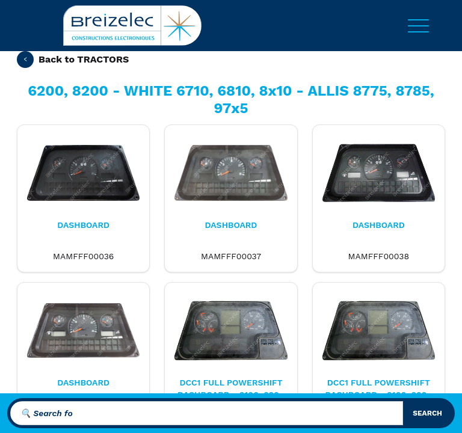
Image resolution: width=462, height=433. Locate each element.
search (427, 413)
